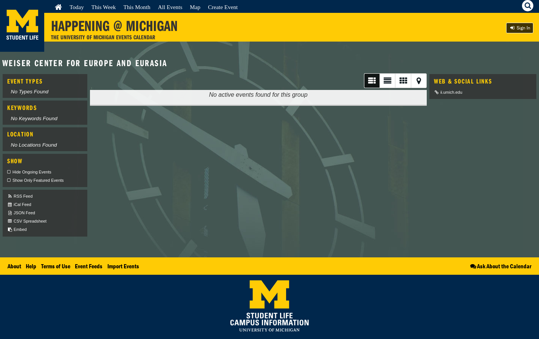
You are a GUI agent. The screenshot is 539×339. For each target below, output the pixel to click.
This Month (136, 7)
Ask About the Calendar (500, 266)
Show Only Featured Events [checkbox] (38, 180)
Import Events (123, 266)
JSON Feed (21, 213)
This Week (103, 7)
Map (195, 7)
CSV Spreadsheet (26, 221)
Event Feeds (88, 266)
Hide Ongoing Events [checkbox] (31, 172)
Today (77, 7)
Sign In (519, 28)
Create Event (223, 7)
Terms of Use (55, 266)
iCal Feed (19, 204)
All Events (170, 7)
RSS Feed (20, 196)
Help (31, 266)
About (14, 266)
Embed (16, 229)
